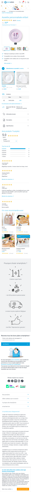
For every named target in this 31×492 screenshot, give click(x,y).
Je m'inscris (6, 344)
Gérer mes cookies (7, 489)
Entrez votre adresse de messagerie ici (12, 338)
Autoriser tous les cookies (23, 489)
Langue (5, 139)
